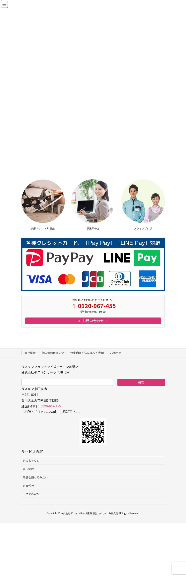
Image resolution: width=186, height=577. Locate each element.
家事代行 (28, 540)
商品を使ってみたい (35, 531)
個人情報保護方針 (53, 407)
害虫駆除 (28, 523)
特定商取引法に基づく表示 (87, 407)
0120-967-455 (50, 460)
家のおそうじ (31, 515)
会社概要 (30, 407)
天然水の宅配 (31, 548)
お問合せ (115, 407)
